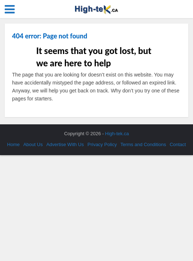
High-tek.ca (117, 133)
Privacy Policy (102, 144)
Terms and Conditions (143, 144)
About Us (32, 144)
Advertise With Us (65, 144)
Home (13, 144)
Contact (178, 144)
